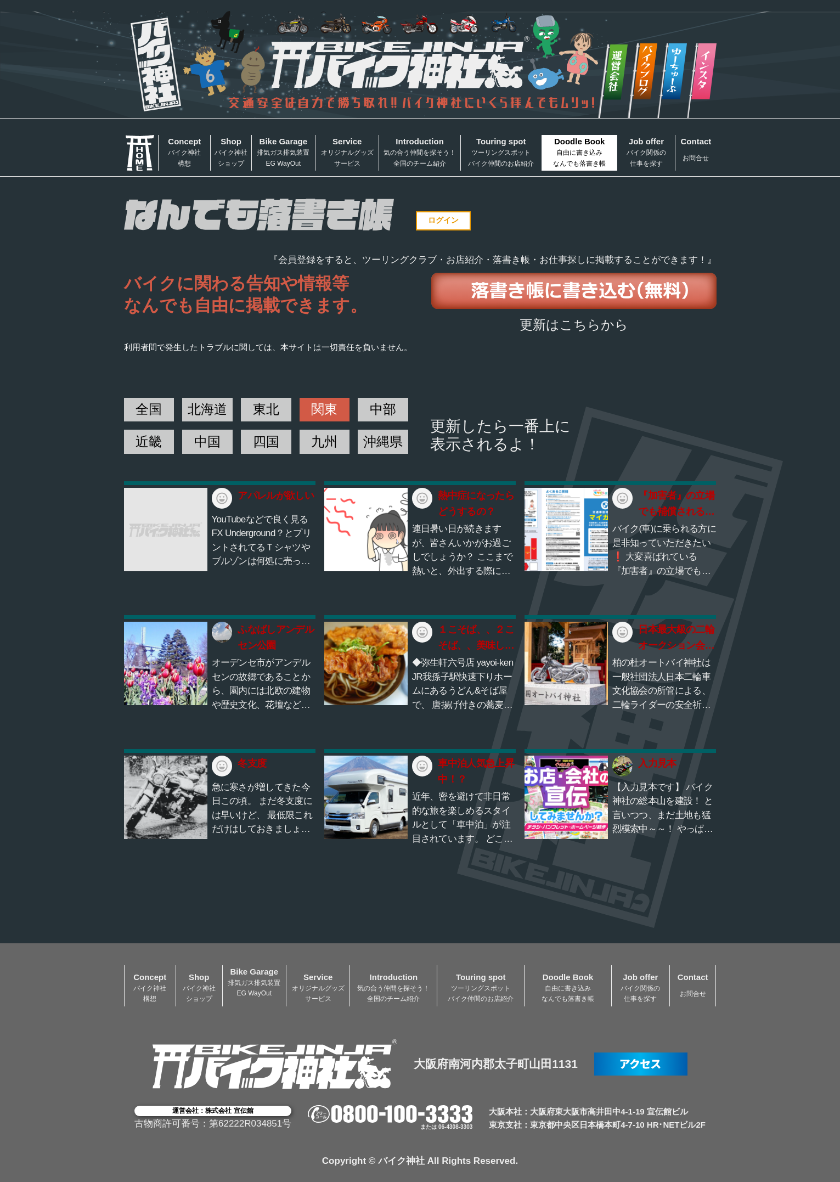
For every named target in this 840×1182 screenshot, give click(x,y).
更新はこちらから (574, 324)
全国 (149, 409)
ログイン (443, 220)
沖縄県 (383, 441)
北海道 (207, 409)
